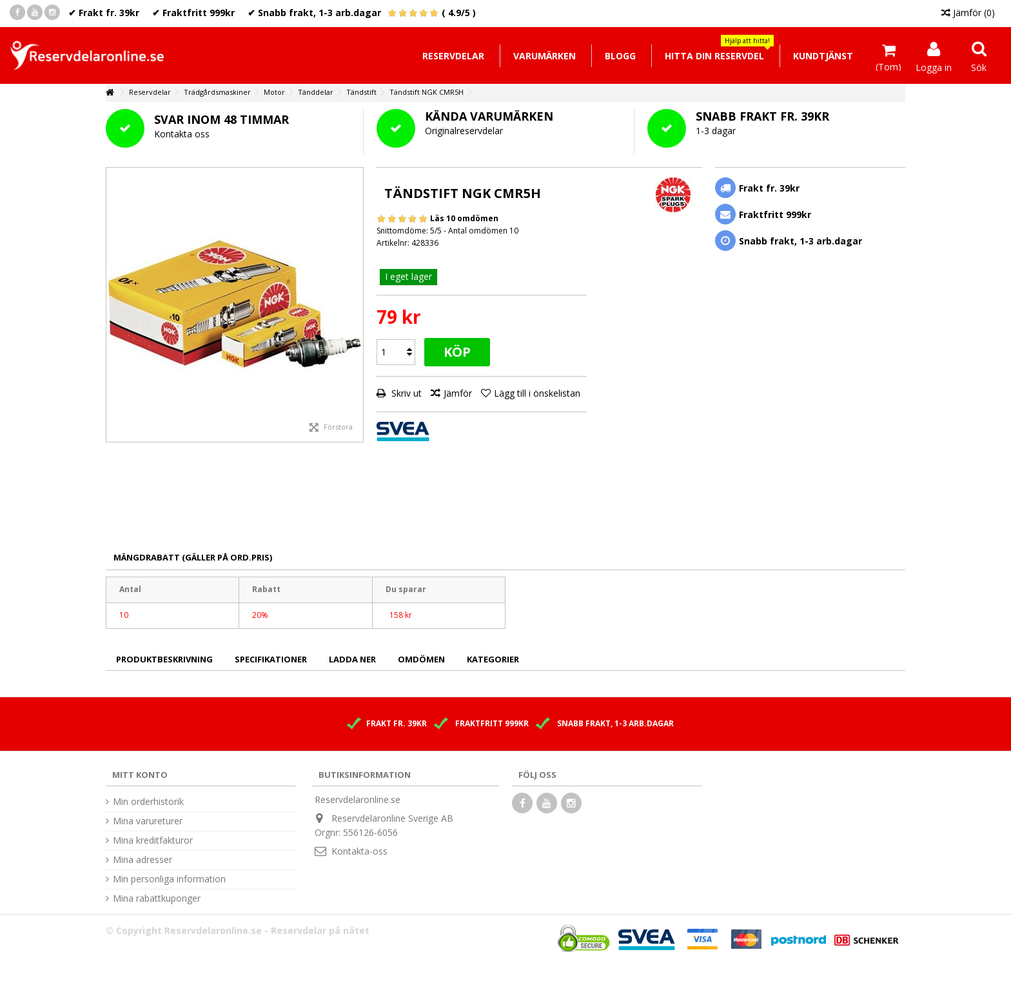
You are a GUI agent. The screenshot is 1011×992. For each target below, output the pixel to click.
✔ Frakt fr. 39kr (103, 12)
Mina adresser (142, 860)
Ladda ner (352, 659)
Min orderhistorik (148, 802)
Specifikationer (271, 659)
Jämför (458, 393)
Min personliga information (169, 879)
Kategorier (493, 659)
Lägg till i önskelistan (537, 393)
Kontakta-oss (359, 851)
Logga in (934, 66)
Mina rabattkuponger (157, 898)
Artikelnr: (393, 242)
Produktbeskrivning (164, 659)
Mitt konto (140, 774)
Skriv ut (405, 393)
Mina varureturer (147, 821)
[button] (714, 56)
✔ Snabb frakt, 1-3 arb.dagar (314, 12)
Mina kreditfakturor (153, 840)
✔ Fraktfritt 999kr (193, 12)
